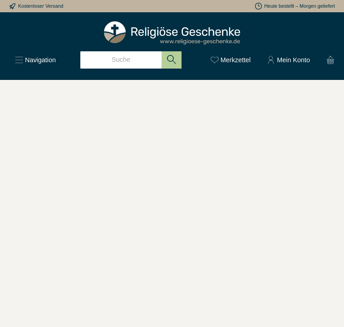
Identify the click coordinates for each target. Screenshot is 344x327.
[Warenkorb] (327, 60)
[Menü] (35, 60)
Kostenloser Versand (41, 6)
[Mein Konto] (288, 60)
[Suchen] (172, 60)
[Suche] (121, 60)
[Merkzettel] (230, 60)
